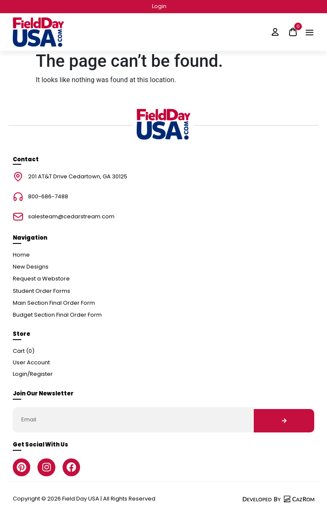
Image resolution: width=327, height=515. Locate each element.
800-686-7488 (48, 196)
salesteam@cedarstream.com (71, 216)
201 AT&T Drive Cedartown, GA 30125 (77, 176)
